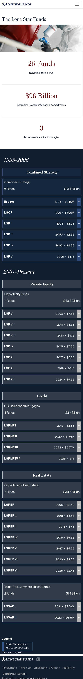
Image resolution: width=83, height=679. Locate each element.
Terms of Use (25, 668)
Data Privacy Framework (14, 674)
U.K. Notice (54, 668)
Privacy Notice (10, 668)
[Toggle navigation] (77, 4)
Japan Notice (40, 668)
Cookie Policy (68, 668)
